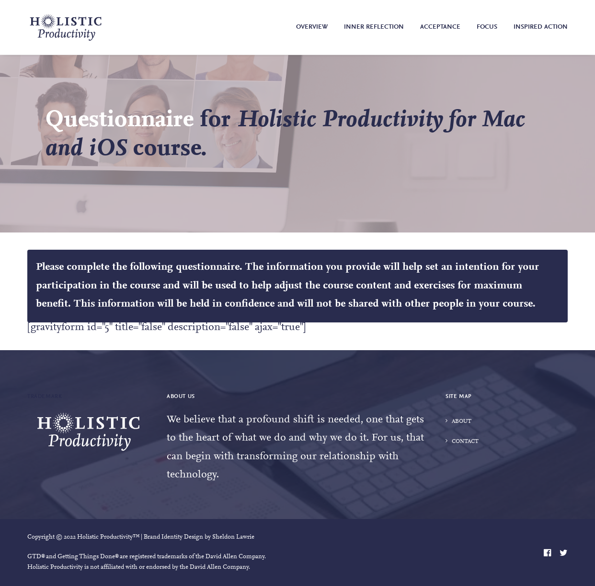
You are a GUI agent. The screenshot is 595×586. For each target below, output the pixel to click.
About (461, 421)
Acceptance (440, 27)
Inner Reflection (374, 27)
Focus (487, 27)
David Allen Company (235, 556)
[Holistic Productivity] (65, 27)
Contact (465, 441)
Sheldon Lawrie (233, 537)
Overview (312, 27)
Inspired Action (541, 27)
